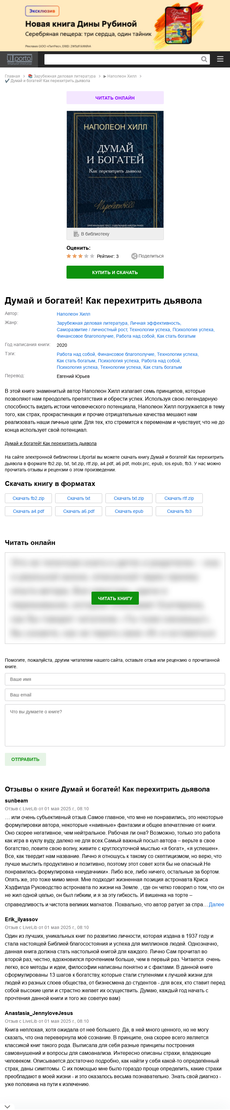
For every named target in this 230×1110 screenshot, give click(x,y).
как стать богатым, (77, 360)
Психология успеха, (78, 367)
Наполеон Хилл (122, 76)
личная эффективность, (155, 323)
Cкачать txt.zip (129, 498)
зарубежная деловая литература (65, 76)
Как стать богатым (162, 367)
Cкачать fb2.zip (28, 498)
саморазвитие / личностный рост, (92, 329)
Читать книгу (115, 598)
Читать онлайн (115, 98)
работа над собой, (136, 336)
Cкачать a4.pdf (28, 511)
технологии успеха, (150, 329)
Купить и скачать (115, 272)
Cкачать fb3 (179, 511)
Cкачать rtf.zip (179, 498)
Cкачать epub (129, 511)
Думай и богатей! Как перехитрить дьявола (51, 443)
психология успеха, (194, 329)
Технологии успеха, (121, 367)
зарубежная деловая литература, (93, 323)
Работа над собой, (161, 360)
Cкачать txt (78, 498)
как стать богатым (176, 336)
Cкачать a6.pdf (78, 511)
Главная (12, 76)
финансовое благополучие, (86, 336)
